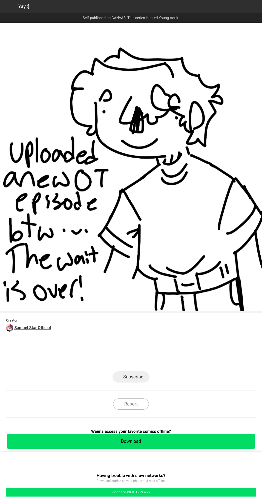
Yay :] (23, 6)
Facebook (110, 358)
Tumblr (151, 358)
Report (131, 404)
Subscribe (133, 377)
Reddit (172, 358)
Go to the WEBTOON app (131, 492)
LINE (90, 358)
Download (131, 441)
